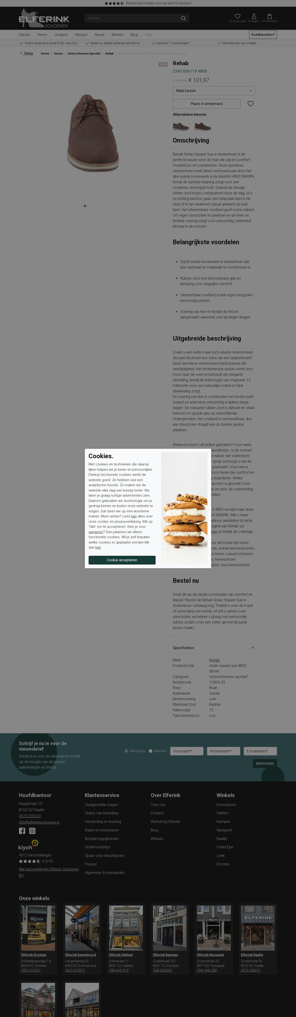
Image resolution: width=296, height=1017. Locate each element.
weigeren (96, 532)
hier (134, 516)
